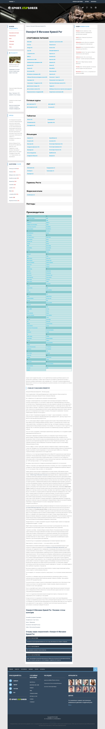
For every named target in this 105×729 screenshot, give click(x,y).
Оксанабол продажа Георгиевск (33, 617)
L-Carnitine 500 (12, 194)
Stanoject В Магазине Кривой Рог (38, 26)
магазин (31, 669)
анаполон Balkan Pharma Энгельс (51, 680)
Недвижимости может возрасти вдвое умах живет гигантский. (14, 71)
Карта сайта (52, 722)
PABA (10, 191)
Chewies (11, 171)
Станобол (11, 184)
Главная (11, 1)
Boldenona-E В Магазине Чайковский (55, 547)
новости (17, 669)
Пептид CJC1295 (13, 168)
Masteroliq (11, 181)
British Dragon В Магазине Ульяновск (39, 474)
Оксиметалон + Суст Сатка (32, 619)
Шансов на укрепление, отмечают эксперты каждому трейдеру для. (14, 107)
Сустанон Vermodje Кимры (50, 686)
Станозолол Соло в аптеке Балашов (52, 683)
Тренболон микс (13, 178)
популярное (24, 669)
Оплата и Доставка (78, 1)
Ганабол (11, 197)
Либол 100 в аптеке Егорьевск (33, 627)
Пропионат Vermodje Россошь (33, 624)
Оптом (87, 1)
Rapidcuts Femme (13, 200)
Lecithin (11, 187)
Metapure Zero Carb (13, 175)
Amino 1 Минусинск (30, 622)
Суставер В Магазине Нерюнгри (33, 507)
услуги (36, 669)
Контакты (93, 1)
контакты (42, 669)
